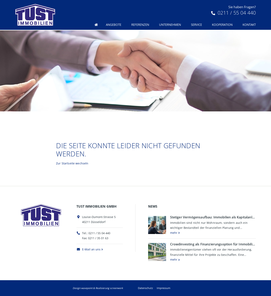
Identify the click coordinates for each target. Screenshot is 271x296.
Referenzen (140, 25)
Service (196, 25)
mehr (173, 233)
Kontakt (249, 25)
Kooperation (222, 25)
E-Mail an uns (88, 249)
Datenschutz (145, 288)
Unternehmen (170, 25)
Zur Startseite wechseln (72, 163)
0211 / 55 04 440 (233, 12)
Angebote (113, 25)
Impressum (163, 288)
